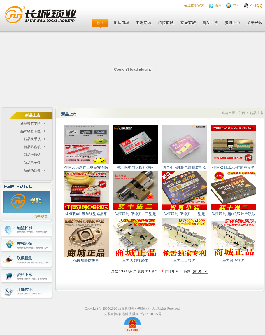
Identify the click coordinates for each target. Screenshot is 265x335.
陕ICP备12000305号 (146, 314)
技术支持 (110, 314)
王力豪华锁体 (233, 260)
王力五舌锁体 (184, 260)
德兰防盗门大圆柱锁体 (135, 167)
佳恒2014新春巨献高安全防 (86, 167)
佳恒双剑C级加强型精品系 (86, 214)
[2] (167, 271)
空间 (236, 6)
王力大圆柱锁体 (135, 260)
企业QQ (256, 6)
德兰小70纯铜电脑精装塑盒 (184, 167)
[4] (177, 271)
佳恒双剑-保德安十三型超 (135, 214)
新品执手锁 (32, 139)
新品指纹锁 (32, 170)
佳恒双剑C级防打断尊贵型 (233, 167)
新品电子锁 (32, 163)
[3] (172, 271)
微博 (218, 6)
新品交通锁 (32, 155)
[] (162, 271)
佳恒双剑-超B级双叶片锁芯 (233, 214)
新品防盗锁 (32, 147)
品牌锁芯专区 (30, 131)
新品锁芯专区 (30, 123)
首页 (241, 113)
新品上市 (256, 113)
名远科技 (125, 314)
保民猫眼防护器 (86, 260)
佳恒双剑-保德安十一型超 (184, 214)
